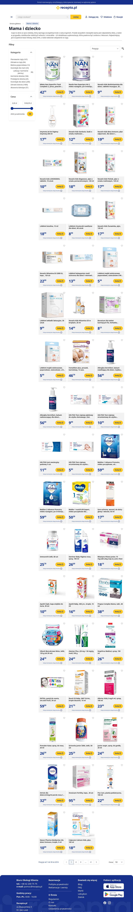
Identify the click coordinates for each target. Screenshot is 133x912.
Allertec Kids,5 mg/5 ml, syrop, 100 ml (109, 699)
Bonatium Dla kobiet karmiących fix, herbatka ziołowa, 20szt (107, 322)
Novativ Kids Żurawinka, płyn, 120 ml (109, 227)
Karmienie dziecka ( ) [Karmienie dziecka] (19, 76)
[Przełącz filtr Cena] (22, 98)
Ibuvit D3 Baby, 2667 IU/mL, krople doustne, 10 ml (79, 699)
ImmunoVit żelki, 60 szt (49, 557)
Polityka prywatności (58, 884)
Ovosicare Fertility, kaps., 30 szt (81, 793)
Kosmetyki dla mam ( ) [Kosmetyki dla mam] (20, 68)
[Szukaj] (67, 17)
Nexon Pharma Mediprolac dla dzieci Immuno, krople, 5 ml (52, 841)
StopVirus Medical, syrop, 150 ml (109, 652)
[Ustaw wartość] (30, 114)
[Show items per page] (119, 862)
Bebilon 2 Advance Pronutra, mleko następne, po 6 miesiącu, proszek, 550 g (52, 511)
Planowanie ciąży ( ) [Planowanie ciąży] (19, 59)
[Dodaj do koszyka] (60, 92)
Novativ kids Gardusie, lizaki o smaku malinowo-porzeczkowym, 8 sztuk (80, 133)
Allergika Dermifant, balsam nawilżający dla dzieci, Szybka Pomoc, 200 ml (109, 369)
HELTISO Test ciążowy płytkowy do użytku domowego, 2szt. (81, 416)
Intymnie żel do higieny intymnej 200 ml (49, 133)
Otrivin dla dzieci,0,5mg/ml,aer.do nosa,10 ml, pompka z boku (52, 794)
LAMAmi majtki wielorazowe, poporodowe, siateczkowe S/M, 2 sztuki (110, 274)
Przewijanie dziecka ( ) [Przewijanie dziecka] (19, 79)
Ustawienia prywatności (60, 908)
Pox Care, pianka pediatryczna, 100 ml (110, 794)
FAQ (80, 887)
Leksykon (82, 894)
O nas (51, 902)
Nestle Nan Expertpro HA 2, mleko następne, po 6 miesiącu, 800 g (81, 85)
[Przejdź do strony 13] (85, 862)
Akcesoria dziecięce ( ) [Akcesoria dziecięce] (19, 87)
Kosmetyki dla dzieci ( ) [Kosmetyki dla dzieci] (20, 82)
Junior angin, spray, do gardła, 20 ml (109, 747)
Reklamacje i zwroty (58, 887)
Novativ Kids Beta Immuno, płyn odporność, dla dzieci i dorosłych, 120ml (110, 133)
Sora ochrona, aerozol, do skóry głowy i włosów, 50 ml (110, 511)
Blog (80, 884)
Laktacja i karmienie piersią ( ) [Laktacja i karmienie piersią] (22, 72)
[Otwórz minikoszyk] (118, 17)
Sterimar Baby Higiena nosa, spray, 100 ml (80, 558)
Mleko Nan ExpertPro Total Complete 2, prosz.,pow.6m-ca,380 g (50, 85)
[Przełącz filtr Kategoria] (22, 53)
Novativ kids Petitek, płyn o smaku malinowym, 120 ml (108, 180)
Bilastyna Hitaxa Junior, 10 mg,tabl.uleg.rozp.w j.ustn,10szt (110, 558)
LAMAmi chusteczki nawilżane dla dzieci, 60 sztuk (80, 227)
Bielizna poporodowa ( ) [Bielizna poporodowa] (20, 65)
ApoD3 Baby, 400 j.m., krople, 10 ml (81, 605)
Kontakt (52, 905)
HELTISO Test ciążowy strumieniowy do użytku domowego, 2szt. (107, 416)
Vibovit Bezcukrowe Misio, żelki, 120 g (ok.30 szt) (52, 652)
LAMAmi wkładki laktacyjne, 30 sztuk (52, 322)
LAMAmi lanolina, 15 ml (49, 226)
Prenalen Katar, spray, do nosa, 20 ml (52, 747)
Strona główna (15, 24)
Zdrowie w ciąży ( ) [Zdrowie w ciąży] (18, 62)
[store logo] (66, 8)
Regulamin (54, 899)
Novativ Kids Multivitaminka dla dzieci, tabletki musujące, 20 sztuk (110, 85)
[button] (61, 96)
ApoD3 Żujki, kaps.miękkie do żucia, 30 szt (51, 605)
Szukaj (75, 17)
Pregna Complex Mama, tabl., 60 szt (110, 605)
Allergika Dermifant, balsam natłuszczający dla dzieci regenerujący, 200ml (51, 416)
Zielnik (81, 897)
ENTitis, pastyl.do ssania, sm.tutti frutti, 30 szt (49, 699)
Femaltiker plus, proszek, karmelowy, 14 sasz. (78, 369)
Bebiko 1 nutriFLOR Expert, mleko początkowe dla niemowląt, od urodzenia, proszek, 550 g (79, 511)
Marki (80, 890)
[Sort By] (105, 48)
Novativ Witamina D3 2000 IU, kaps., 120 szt (51, 274)
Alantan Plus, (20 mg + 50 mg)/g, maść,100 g (81, 652)
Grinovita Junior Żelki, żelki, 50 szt (80, 747)
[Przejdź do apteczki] (106, 17)
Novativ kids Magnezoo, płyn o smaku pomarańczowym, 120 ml (81, 180)
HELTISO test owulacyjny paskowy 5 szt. (49, 463)
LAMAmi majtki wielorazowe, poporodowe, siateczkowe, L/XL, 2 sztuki (52, 369)
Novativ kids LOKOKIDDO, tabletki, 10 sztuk (50, 180)
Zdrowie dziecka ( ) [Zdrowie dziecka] (19, 84)
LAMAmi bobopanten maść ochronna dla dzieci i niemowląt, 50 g (81, 274)
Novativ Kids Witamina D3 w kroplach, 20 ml (80, 322)
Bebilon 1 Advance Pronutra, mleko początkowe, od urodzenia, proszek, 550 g (109, 463)
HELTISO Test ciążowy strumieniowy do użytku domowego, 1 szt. (78, 463)
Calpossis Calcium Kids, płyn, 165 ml (80, 841)
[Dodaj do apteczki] (64, 56)
